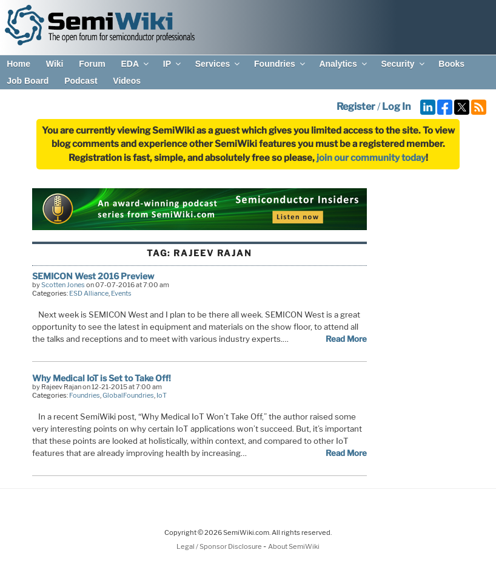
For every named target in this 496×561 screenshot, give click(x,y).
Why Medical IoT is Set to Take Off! (101, 378)
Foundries (280, 64)
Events (121, 293)
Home (18, 64)
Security (403, 64)
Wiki (55, 64)
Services (218, 64)
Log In (396, 106)
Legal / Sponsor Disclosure (219, 546)
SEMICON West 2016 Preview (93, 276)
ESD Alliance (89, 293)
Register (356, 106)
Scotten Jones (63, 284)
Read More (346, 339)
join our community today (371, 157)
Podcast (80, 81)
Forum (92, 64)
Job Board (28, 81)
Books (451, 64)
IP (173, 64)
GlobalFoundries (128, 395)
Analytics (343, 64)
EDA (135, 64)
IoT (161, 395)
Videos (127, 81)
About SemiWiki (294, 546)
